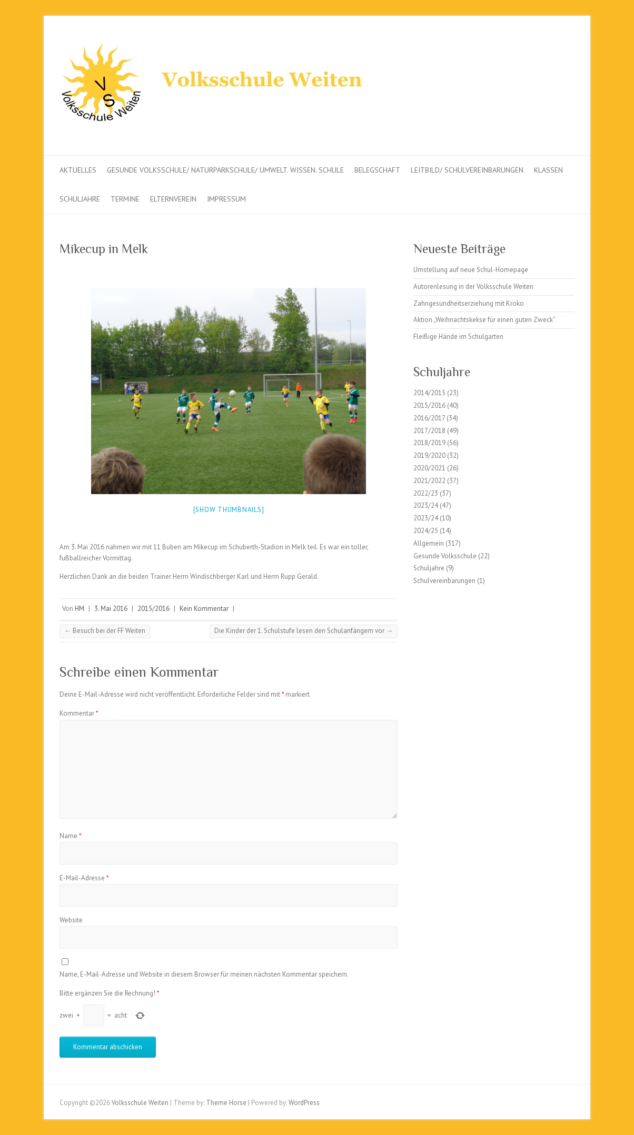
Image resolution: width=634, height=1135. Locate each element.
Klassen (548, 170)
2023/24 (425, 505)
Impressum (226, 199)
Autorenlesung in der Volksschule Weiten (473, 286)
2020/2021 (429, 468)
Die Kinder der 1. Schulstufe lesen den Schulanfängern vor (303, 630)
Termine (125, 199)
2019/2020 (429, 455)
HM (79, 608)
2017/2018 (429, 430)
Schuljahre (80, 199)
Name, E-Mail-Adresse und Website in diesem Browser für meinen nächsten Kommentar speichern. (204, 974)
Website (71, 920)
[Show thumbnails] (228, 509)
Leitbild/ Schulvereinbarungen (467, 170)
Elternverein (173, 199)
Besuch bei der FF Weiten (104, 630)
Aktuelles (78, 170)
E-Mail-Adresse (84, 877)
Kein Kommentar (204, 608)
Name (71, 835)
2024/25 (425, 530)
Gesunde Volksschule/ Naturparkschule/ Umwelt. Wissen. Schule (225, 170)
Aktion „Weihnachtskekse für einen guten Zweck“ (484, 319)
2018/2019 (429, 442)
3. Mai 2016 (110, 608)
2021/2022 (429, 480)
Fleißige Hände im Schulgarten (458, 336)
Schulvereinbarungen (444, 580)
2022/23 (425, 493)
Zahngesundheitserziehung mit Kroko (468, 303)
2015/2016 (153, 608)
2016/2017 (429, 418)
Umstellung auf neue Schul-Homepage (470, 269)
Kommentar (79, 713)
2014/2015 (429, 392)
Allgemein (428, 543)
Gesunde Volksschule (445, 555)
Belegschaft (377, 170)
